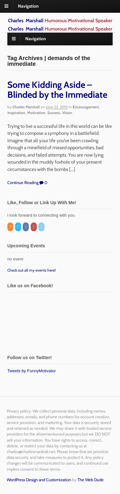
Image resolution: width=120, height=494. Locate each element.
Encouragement (86, 106)
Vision (67, 112)
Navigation (28, 6)
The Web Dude (90, 479)
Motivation (36, 112)
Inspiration (16, 112)
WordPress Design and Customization (39, 479)
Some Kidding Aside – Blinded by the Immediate (57, 89)
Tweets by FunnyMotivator (31, 370)
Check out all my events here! (31, 270)
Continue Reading (22, 182)
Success (53, 112)
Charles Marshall (26, 106)
